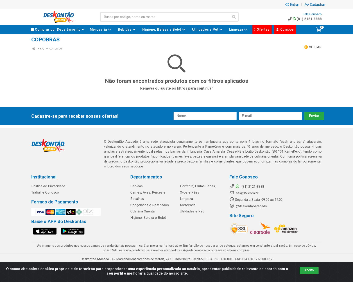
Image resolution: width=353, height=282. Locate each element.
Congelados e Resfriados (149, 205)
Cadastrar (315, 4)
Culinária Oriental (142, 211)
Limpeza (186, 199)
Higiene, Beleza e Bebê (147, 218)
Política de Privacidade (47, 186)
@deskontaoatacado (248, 206)
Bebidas (136, 186)
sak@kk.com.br (243, 193)
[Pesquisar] (234, 17)
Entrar (292, 4)
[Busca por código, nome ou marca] (164, 17)
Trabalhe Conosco (45, 192)
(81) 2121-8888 (304, 19)
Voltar (312, 47)
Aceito (309, 270)
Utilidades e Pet (191, 211)
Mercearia (187, 205)
